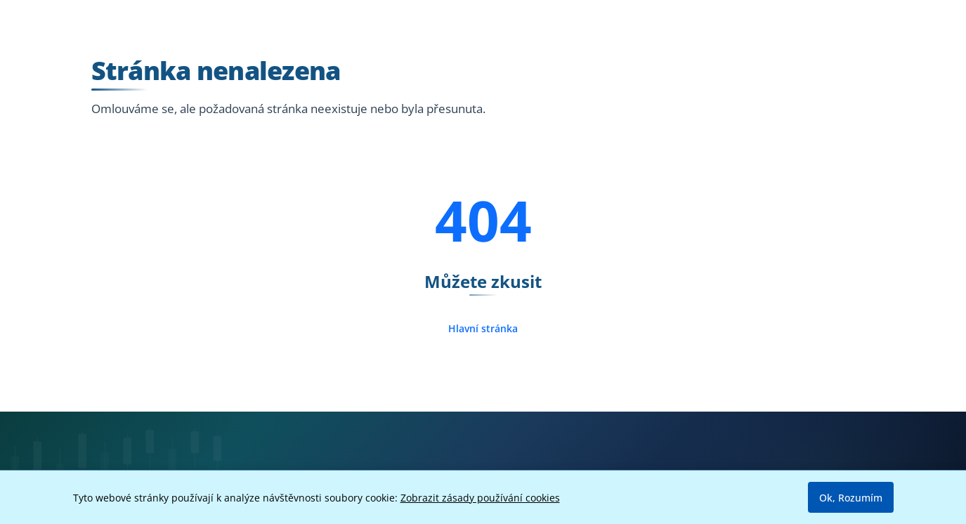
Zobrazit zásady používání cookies (480, 497)
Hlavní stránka (483, 328)
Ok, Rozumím (850, 497)
